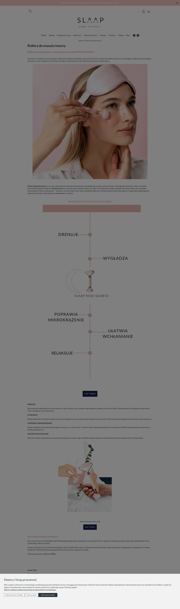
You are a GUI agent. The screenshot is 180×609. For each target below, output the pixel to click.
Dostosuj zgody (31, 595)
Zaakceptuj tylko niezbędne (14, 595)
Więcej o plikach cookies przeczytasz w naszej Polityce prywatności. (30, 590)
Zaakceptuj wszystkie (48, 595)
